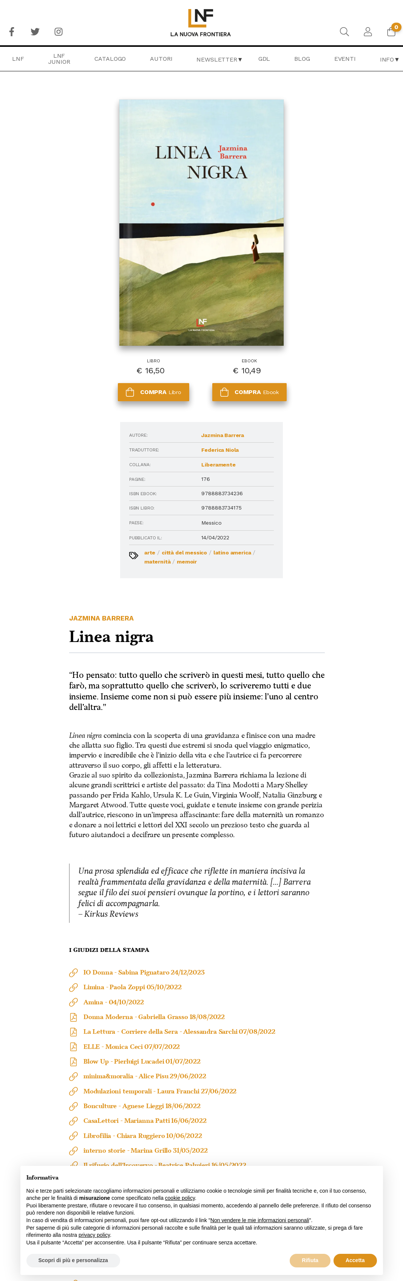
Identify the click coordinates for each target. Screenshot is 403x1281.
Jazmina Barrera (105, 352)
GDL (264, 58)
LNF (18, 58)
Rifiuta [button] (310, 1260)
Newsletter (216, 59)
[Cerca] (344, 31)
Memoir (69, 488)
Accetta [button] (355, 1260)
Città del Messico (94, 470)
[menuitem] (11, 31)
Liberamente (101, 382)
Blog (302, 58)
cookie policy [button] (180, 1198)
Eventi (345, 58)
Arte (59, 470)
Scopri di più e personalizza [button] (73, 1260)
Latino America (73, 479)
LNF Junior (59, 58)
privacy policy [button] (94, 1235)
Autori (161, 58)
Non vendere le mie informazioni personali (259, 1220)
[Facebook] (11, 31)
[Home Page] (201, 22)
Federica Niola (102, 367)
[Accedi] (368, 31)
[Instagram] (58, 31)
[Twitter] (35, 31)
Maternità (111, 479)
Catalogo (110, 58)
